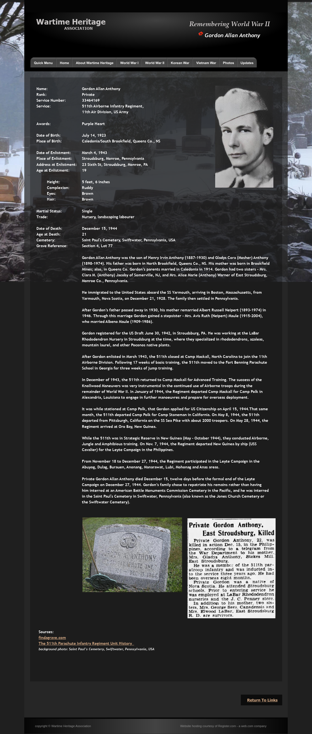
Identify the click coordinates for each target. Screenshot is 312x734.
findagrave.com (52, 637)
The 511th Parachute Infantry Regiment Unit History (86, 643)
